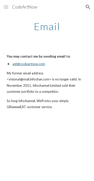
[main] (47, 26)
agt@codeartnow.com (29, 64)
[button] (6, 7)
